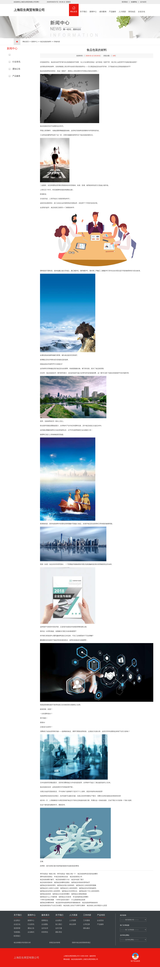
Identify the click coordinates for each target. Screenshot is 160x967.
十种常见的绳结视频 (47, 900)
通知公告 (16, 69)
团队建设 (86, 928)
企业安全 (100, 920)
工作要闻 (86, 920)
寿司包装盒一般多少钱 (48, 874)
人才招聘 (72, 920)
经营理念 (44, 932)
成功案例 (103, 8)
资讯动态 (132, 8)
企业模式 (31, 932)
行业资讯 (16, 62)
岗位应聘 (72, 924)
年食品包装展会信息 (61, 877)
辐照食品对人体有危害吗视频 (86, 885)
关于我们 (83, 8)
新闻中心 (93, 8)
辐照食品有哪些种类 (47, 902)
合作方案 (58, 928)
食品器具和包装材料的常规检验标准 (68, 902)
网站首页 (74, 8)
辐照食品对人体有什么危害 (49, 888)
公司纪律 (86, 924)
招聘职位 (44, 920)
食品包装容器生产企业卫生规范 (51, 905)
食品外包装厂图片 (77, 879)
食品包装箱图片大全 (63, 879)
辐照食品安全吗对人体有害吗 (50, 891)
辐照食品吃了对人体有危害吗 (89, 891)
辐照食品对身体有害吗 (48, 885)
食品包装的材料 (45, 41)
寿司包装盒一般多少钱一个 (66, 874)
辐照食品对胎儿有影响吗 (65, 885)
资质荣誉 (17, 928)
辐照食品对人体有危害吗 (68, 888)
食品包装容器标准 (46, 882)
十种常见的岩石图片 (63, 900)
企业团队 (44, 924)
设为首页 (143, 2)
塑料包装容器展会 (46, 877)
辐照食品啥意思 (45, 894)
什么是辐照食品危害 (78, 900)
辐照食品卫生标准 (65, 897)
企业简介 (17, 920)
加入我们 (58, 924)
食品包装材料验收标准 (90, 902)
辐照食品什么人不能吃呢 (48, 897)
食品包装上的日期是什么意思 (97, 905)
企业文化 (141, 8)
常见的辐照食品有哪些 (80, 897)
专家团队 (17, 932)
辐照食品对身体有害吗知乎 (80, 882)
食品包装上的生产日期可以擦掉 (74, 905)
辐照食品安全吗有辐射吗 (87, 888)
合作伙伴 (44, 928)
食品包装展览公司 (76, 877)
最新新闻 (16, 55)
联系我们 (125, 2)
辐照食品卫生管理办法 (69, 891)
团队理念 (58, 932)
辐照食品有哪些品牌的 (62, 882)
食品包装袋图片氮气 (47, 879)
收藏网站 (134, 2)
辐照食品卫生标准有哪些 (61, 894)
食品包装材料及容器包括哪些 (88, 874)
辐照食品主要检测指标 (79, 894)
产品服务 (112, 8)
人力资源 (122, 8)
